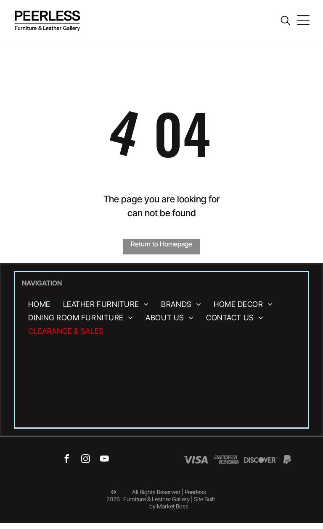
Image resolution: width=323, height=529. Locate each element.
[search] (286, 21)
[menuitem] (39, 304)
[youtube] (104, 459)
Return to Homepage (161, 244)
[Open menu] (303, 20)
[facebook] (66, 459)
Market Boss (172, 506)
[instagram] (85, 459)
